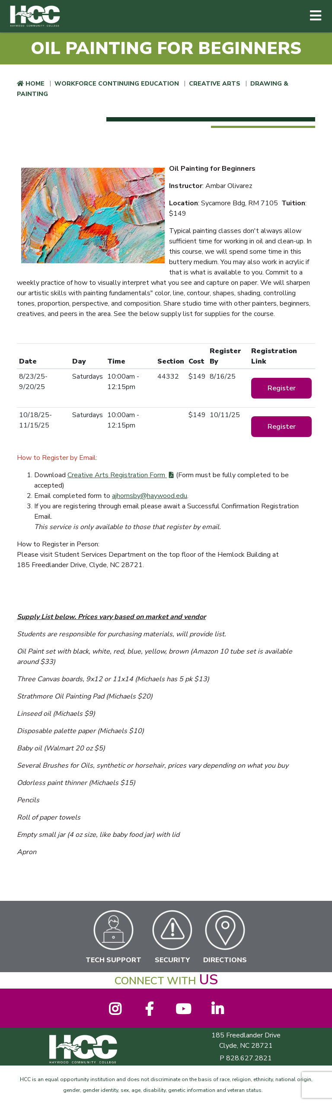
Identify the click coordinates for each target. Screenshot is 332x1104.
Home (35, 84)
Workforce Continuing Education (116, 84)
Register (282, 388)
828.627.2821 (249, 1058)
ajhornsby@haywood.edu (149, 496)
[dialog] (306, 1078)
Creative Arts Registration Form (117, 475)
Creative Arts (214, 84)
